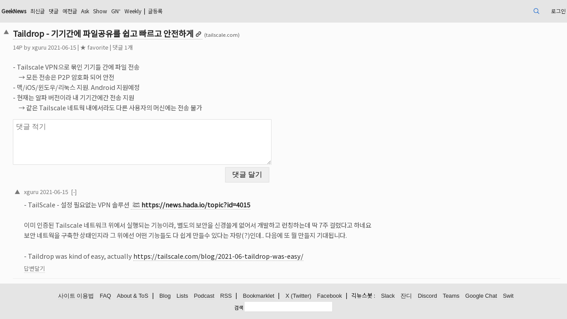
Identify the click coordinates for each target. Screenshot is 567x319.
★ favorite (149, 47)
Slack (388, 295)
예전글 (139, 11)
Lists (182, 295)
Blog (165, 295)
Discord (427, 295)
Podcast (204, 295)
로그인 (500, 11)
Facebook (329, 295)
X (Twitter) (298, 295)
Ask (157, 11)
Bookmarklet (258, 295)
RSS (226, 295)
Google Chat (481, 295)
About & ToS (132, 295)
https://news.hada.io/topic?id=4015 (250, 199)
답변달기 (89, 263)
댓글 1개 (177, 47)
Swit (508, 295)
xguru (93, 47)
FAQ (105, 295)
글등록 (241, 11)
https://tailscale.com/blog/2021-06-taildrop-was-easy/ (273, 250)
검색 (238, 307)
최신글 (102, 11)
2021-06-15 (108, 186)
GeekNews (74, 11)
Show (175, 11)
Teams (451, 295)
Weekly (214, 11)
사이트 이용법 (76, 295)
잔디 (406, 295)
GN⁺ (193, 11)
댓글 (121, 11)
